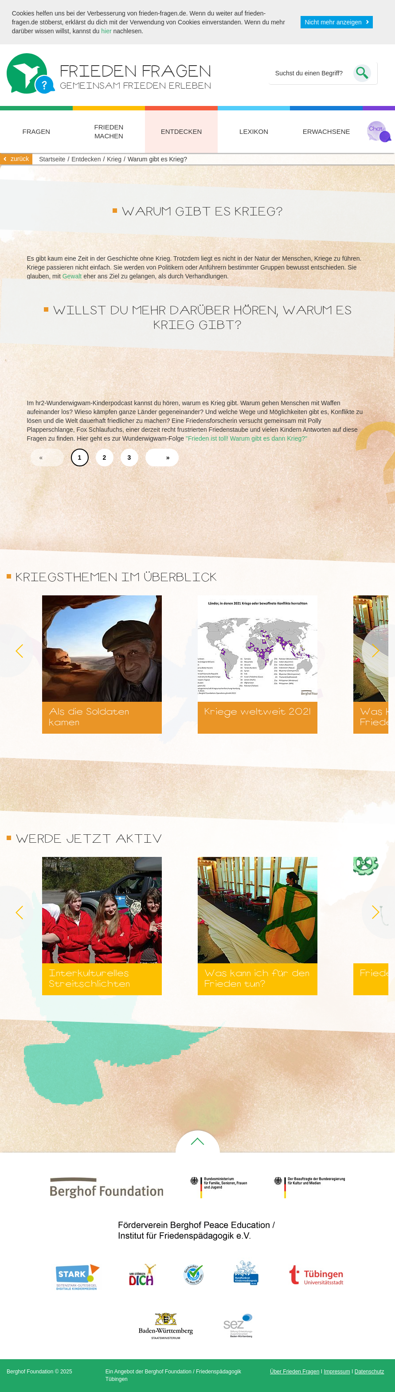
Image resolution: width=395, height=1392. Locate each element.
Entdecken (181, 131)
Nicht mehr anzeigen (333, 22)
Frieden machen (108, 131)
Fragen (37, 131)
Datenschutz (369, 1372)
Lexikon (253, 131)
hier (106, 31)
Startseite (52, 159)
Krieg (114, 159)
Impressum (337, 1372)
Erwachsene (326, 131)
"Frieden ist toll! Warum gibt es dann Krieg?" (246, 438)
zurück (20, 158)
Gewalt (72, 276)
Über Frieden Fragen (294, 1372)
